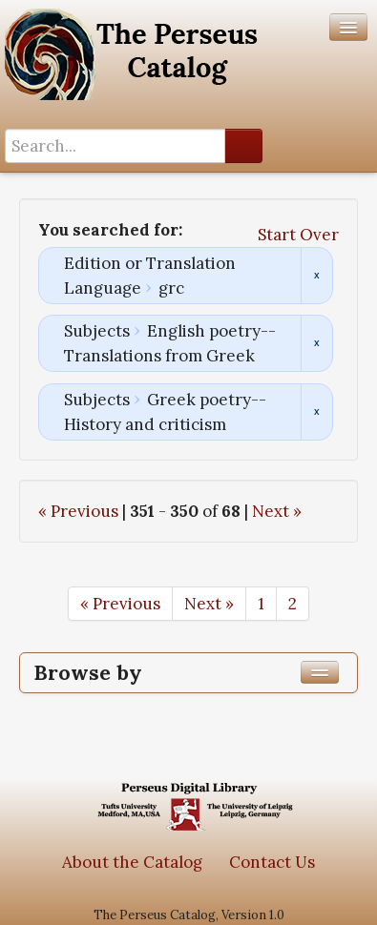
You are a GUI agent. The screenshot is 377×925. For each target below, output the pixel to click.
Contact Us (272, 862)
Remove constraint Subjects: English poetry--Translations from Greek (316, 343)
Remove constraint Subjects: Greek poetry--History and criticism (316, 412)
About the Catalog (132, 862)
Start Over (298, 234)
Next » (277, 511)
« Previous (78, 511)
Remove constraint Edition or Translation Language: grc (316, 275)
